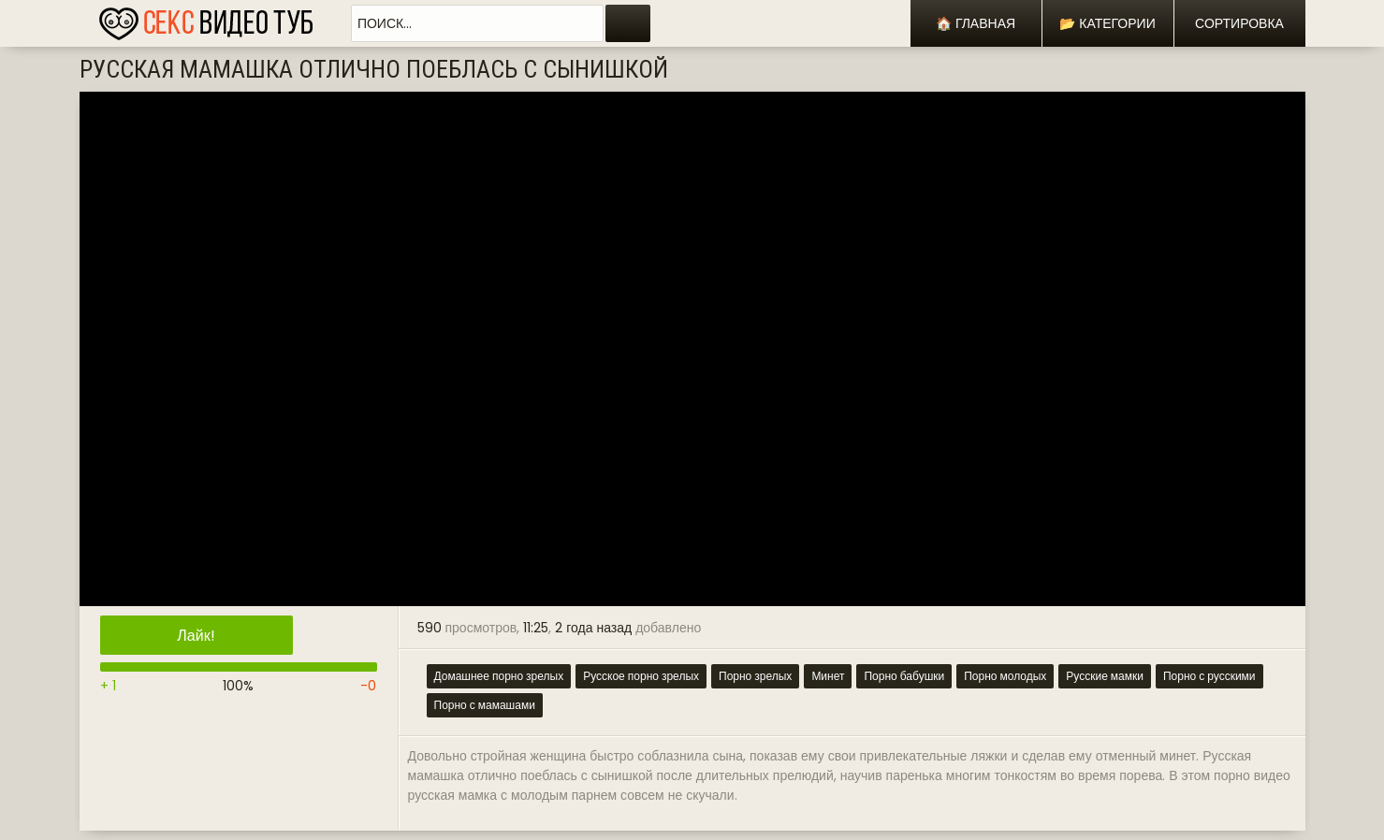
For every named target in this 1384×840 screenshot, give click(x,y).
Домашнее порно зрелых (499, 676)
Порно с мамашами (484, 705)
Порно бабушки (904, 676)
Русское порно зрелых (641, 676)
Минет (827, 676)
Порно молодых (1005, 676)
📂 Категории (1107, 23)
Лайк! (195, 635)
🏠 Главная (975, 23)
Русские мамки (1105, 676)
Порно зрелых (755, 676)
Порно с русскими (1209, 676)
